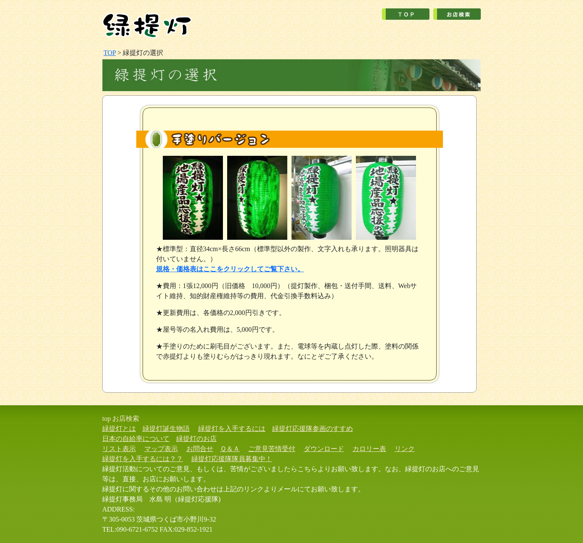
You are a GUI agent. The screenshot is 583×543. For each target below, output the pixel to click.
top (106, 418)
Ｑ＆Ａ (230, 448)
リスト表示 (119, 448)
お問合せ (199, 448)
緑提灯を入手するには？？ (142, 458)
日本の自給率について (136, 438)
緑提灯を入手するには (231, 428)
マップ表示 (161, 448)
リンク (405, 448)
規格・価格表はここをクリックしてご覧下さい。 (230, 269)
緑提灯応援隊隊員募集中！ (231, 458)
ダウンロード (324, 448)
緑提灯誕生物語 (166, 428)
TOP (109, 52)
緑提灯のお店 (196, 438)
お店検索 (125, 418)
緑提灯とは (119, 428)
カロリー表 (369, 448)
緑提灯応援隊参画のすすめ (312, 428)
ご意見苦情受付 (271, 448)
